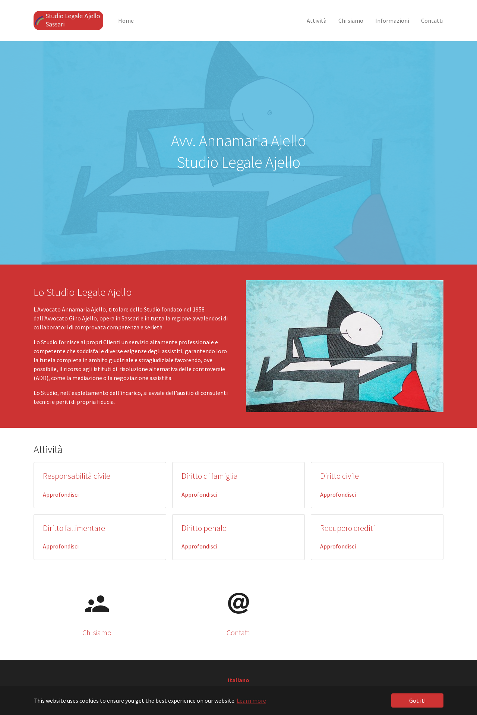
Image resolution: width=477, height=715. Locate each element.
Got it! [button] (417, 700)
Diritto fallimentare (74, 528)
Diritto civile (339, 476)
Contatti (238, 632)
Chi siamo (96, 632)
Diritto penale (204, 528)
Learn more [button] (251, 700)
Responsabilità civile (76, 476)
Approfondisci (61, 494)
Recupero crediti (347, 528)
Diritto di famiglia (209, 476)
